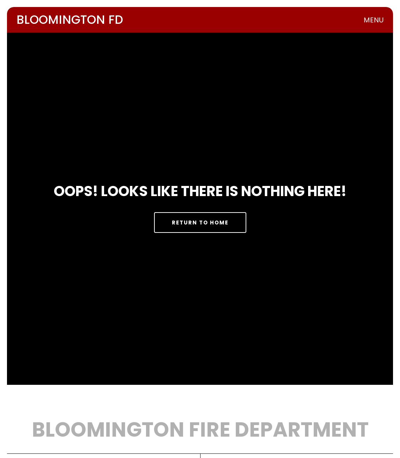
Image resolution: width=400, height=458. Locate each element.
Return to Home (200, 222)
